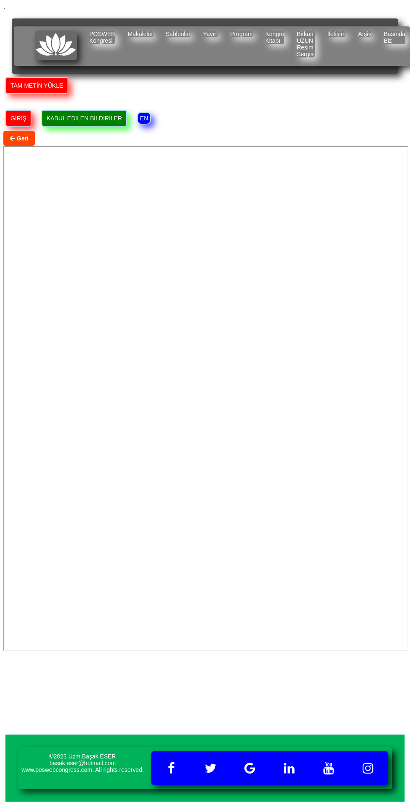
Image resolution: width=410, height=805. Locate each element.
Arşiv (364, 34)
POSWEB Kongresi (102, 37)
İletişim (336, 34)
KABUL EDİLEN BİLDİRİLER (84, 118)
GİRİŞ (18, 118)
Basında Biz (394, 37)
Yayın (210, 34)
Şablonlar (178, 34)
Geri (19, 138)
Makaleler (140, 34)
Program (241, 34)
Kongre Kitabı (274, 37)
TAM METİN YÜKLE (36, 85)
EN (144, 118)
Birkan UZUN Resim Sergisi (306, 44)
